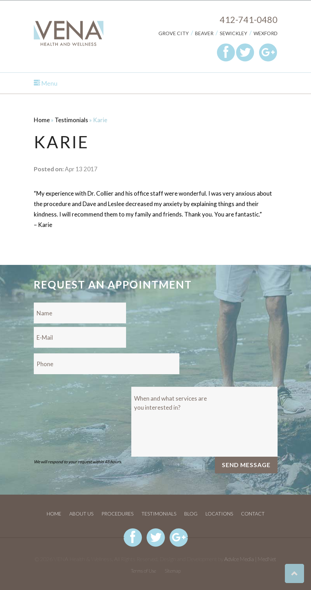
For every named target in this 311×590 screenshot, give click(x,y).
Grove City (173, 33)
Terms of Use (143, 571)
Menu (45, 83)
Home (42, 120)
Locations (219, 514)
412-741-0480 (249, 19)
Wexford (266, 33)
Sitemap (173, 571)
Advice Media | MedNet (250, 559)
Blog (190, 514)
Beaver (204, 33)
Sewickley (233, 33)
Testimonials (71, 120)
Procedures (117, 514)
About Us (81, 514)
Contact (253, 514)
